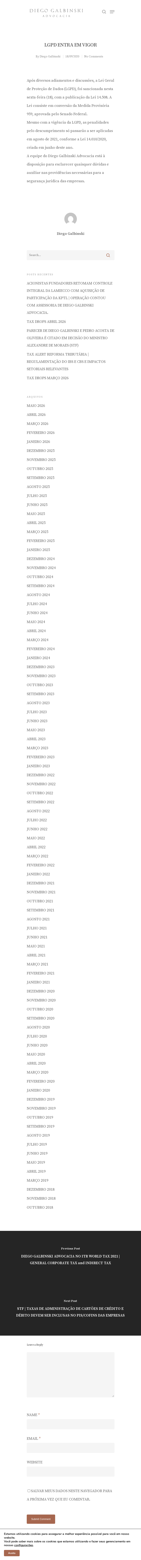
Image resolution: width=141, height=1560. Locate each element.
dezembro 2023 (41, 667)
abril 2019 (36, 1171)
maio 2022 (36, 838)
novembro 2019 (41, 1108)
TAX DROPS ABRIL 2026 (46, 321)
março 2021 (37, 964)
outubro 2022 (40, 793)
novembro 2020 (41, 1000)
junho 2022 (37, 829)
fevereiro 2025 (41, 540)
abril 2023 (36, 739)
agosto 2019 (38, 1135)
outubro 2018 (40, 1207)
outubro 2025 (40, 468)
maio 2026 (36, 405)
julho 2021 (37, 928)
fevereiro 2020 (41, 1081)
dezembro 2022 (41, 775)
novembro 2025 (41, 459)
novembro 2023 (41, 676)
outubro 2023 (40, 685)
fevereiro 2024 (41, 649)
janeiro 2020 (38, 1090)
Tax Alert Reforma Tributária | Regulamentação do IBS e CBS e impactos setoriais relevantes (66, 361)
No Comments (93, 56)
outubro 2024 (40, 576)
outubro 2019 (40, 1117)
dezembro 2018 (41, 1189)
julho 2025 (37, 495)
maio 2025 (36, 513)
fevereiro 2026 (41, 432)
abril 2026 (36, 414)
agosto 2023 (38, 703)
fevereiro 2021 (41, 973)
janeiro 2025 (38, 549)
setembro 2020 (40, 1018)
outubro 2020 (40, 1009)
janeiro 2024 (38, 658)
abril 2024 (36, 631)
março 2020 (37, 1072)
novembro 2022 (41, 784)
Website (34, 1462)
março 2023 (37, 748)
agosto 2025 (38, 486)
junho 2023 (37, 721)
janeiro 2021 (38, 982)
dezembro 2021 (41, 883)
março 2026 (37, 423)
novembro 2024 (41, 567)
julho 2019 (37, 1144)
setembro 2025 (40, 477)
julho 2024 (37, 603)
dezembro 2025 (41, 450)
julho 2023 (37, 712)
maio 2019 (36, 1162)
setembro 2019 (40, 1126)
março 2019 (37, 1180)
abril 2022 (36, 847)
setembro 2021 (40, 910)
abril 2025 (36, 522)
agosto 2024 (38, 594)
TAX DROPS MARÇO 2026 (48, 378)
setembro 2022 (40, 802)
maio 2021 (36, 946)
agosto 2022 (38, 811)
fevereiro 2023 (41, 757)
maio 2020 (36, 1054)
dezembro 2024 (41, 558)
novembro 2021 (41, 892)
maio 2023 (36, 730)
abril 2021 (36, 955)
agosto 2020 (38, 1027)
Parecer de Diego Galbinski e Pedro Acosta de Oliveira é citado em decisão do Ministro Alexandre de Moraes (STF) (70, 338)
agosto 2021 (38, 919)
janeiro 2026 (38, 441)
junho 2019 (37, 1153)
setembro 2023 (40, 694)
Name (33, 1415)
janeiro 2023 (38, 766)
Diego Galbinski (50, 56)
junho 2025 (37, 504)
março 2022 (37, 856)
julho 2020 (37, 1036)
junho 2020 (37, 1045)
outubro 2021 (40, 901)
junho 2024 (37, 613)
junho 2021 (37, 937)
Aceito (11, 1553)
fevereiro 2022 (41, 865)
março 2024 (37, 640)
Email (34, 1438)
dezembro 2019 (41, 1099)
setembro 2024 (40, 585)
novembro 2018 (41, 1198)
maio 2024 (36, 622)
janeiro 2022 (38, 874)
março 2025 (37, 531)
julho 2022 (37, 820)
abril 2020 (36, 1063)
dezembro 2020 (41, 991)
